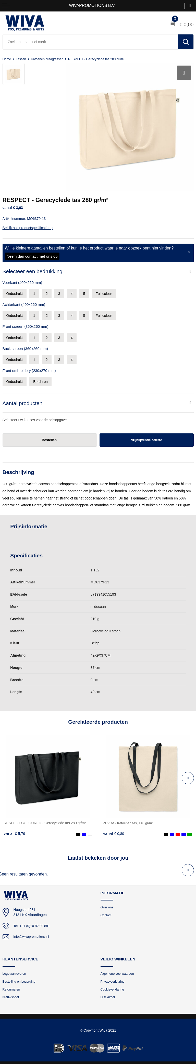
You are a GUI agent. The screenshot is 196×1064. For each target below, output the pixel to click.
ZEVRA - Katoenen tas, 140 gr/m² (129, 820)
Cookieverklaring (113, 987)
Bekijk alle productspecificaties (28, 224)
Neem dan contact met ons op (32, 253)
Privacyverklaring (113, 979)
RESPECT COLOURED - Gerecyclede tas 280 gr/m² (45, 820)
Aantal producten (23, 400)
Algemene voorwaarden (118, 971)
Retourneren (12, 987)
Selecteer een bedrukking (33, 268)
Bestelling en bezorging (20, 979)
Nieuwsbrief (11, 995)
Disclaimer (108, 995)
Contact (106, 913)
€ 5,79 (14, 831)
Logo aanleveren (15, 971)
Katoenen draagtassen (48, 59)
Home (7, 59)
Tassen (21, 59)
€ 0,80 (114, 831)
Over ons (107, 904)
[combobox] (90, 41)
